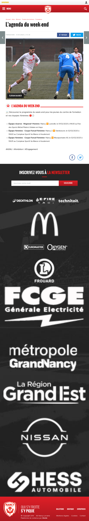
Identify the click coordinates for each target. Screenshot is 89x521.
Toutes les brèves (28, 19)
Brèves (18, 19)
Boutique (70, 509)
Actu (13, 19)
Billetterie (60, 509)
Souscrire (68, 183)
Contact (83, 516)
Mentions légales (62, 516)
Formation (38, 19)
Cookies (74, 516)
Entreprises (5, 2)
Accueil (8, 19)
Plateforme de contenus (30, 518)
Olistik (44, 518)
